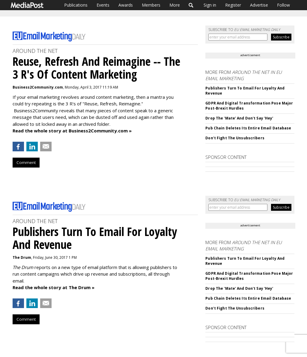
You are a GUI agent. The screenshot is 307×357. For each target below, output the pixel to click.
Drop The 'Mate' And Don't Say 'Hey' (239, 118)
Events (103, 5)
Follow (283, 5)
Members (151, 5)
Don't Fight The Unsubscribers (234, 138)
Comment (26, 162)
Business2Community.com (38, 87)
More (174, 5)
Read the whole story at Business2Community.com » (72, 131)
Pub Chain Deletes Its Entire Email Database (248, 128)
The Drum (22, 257)
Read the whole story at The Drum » (53, 287)
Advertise (259, 5)
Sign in (210, 5)
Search (191, 5)
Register (233, 5)
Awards (125, 5)
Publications (76, 5)
